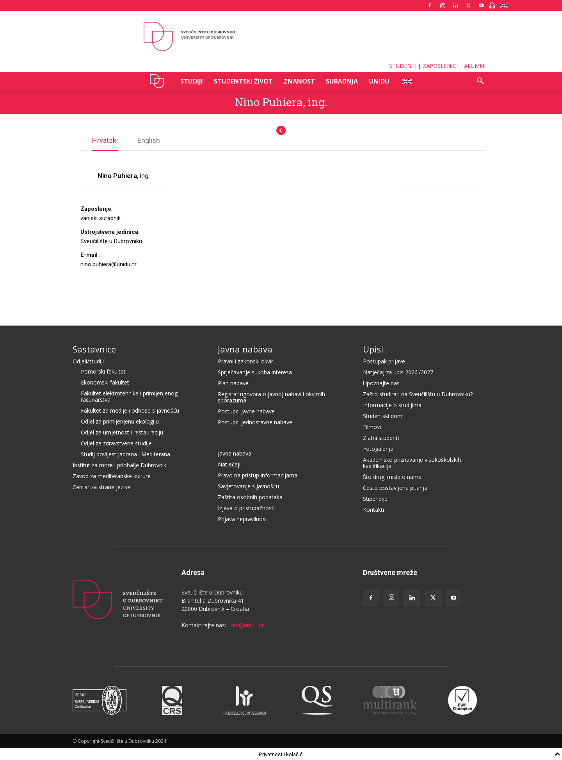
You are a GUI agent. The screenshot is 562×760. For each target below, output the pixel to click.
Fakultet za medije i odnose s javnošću (130, 410)
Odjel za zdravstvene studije (116, 443)
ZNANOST (299, 81)
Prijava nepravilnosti (243, 518)
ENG (406, 81)
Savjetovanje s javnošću (248, 485)
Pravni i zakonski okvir (245, 361)
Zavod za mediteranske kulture (112, 475)
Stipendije (375, 498)
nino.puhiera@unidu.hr (108, 263)
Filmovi (372, 426)
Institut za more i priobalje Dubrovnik (119, 464)
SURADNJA (342, 81)
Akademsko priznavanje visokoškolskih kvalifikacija (412, 462)
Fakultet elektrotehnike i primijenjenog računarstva (129, 396)
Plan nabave (233, 382)
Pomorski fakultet (103, 371)
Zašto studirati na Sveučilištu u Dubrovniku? (418, 393)
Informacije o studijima (392, 404)
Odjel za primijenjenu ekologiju (120, 421)
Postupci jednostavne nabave (255, 421)
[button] (480, 81)
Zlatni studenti (381, 437)
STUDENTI (402, 65)
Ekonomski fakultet (105, 382)
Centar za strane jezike (101, 486)
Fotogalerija (378, 448)
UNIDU (159, 81)
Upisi (373, 348)
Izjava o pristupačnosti (246, 507)
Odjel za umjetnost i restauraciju (122, 432)
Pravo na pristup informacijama (257, 475)
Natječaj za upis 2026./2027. (398, 372)
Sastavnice (94, 348)
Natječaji (229, 464)
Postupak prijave (384, 361)
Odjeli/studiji (88, 361)
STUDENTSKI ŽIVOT (243, 81)
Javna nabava (245, 348)
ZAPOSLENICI (440, 65)
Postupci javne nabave (246, 411)
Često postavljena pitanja (395, 487)
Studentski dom (382, 415)
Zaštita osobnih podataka (250, 496)
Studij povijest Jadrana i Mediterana (125, 453)
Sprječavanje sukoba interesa (255, 372)
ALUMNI (475, 65)
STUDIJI (191, 81)
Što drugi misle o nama (392, 476)
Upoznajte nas (381, 382)
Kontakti (373, 509)
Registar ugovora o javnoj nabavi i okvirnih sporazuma (271, 397)
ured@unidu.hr (246, 624)
